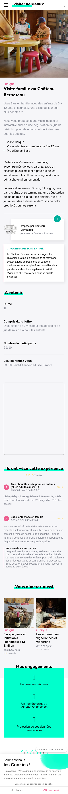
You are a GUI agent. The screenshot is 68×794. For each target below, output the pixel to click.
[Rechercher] (56, 5)
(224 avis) (45, 649)
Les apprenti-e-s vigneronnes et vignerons (47, 638)
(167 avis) (12, 653)
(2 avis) (37, 475)
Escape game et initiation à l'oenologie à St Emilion (15, 640)
